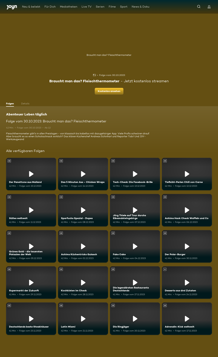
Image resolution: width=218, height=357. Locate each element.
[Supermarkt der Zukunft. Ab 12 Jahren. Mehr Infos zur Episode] (31, 282)
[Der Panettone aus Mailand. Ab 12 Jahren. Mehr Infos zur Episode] (31, 174)
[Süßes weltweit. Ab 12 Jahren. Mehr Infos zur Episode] (31, 210)
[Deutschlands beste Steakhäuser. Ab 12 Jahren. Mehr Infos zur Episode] (31, 318)
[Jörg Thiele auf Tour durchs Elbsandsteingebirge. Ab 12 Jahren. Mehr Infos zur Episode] (135, 210)
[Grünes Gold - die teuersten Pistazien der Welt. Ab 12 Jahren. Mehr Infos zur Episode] (31, 246)
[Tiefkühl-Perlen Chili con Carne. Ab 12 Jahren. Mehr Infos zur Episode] (187, 174)
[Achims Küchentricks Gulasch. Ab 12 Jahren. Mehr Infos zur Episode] (83, 246)
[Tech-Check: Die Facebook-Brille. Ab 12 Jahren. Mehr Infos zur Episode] (135, 174)
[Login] (209, 6)
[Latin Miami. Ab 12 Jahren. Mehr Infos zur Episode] (83, 318)
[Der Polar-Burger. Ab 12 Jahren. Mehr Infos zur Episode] (187, 246)
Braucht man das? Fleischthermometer (109, 55)
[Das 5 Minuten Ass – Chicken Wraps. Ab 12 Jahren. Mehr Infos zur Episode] (83, 174)
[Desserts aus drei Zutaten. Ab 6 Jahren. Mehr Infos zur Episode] (187, 282)
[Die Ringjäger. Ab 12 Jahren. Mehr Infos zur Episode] (135, 318)
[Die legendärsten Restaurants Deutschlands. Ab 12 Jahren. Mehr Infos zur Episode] (135, 282)
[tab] (10, 104)
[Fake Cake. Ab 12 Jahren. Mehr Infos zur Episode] (135, 246)
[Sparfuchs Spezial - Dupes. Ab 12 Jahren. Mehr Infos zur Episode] (83, 210)
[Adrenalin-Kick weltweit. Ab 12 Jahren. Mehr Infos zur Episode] (187, 318)
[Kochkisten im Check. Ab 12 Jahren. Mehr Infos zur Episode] (83, 282)
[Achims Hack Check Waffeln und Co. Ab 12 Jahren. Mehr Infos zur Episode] (187, 210)
